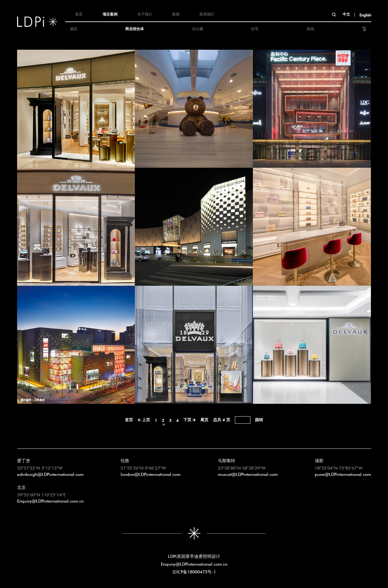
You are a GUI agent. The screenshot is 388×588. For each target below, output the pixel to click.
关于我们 (144, 14)
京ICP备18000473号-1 (194, 571)
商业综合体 (134, 28)
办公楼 (197, 28)
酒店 (73, 28)
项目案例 (110, 14)
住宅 (254, 28)
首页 (79, 14)
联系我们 (206, 14)
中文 (346, 14)
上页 (146, 419)
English (365, 15)
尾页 (204, 419)
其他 (310, 28)
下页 (187, 419)
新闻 (176, 14)
